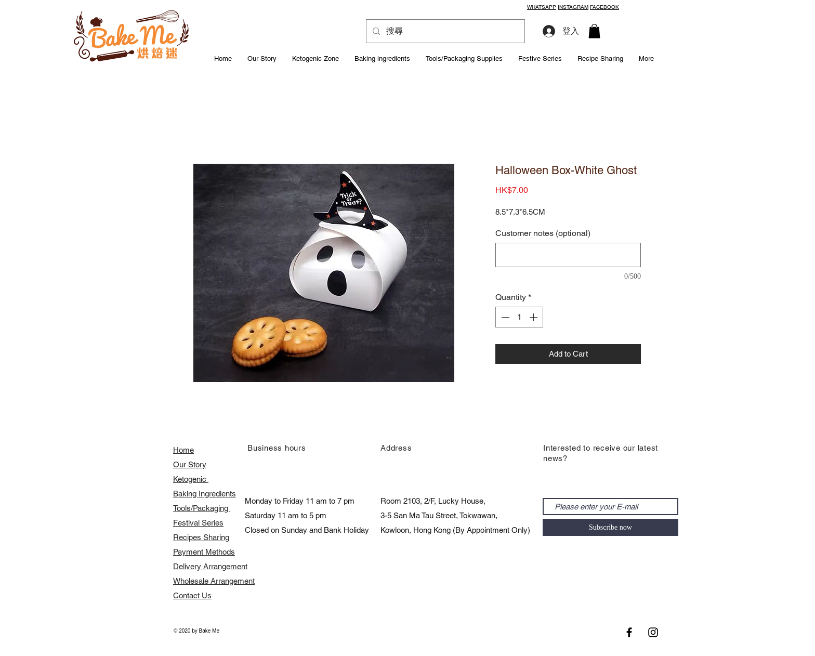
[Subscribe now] (610, 527)
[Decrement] (504, 317)
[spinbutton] (519, 317)
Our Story (189, 464)
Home (183, 449)
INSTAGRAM (573, 7)
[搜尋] (444, 31)
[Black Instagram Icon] (653, 632)
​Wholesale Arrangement (214, 580)
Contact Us (192, 595)
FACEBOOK (604, 7)
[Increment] (534, 317)
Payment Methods (204, 551)
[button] (594, 31)
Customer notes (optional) (542, 233)
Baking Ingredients (204, 493)
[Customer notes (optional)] (568, 255)
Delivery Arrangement (210, 566)
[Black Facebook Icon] (629, 632)
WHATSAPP (541, 7)
